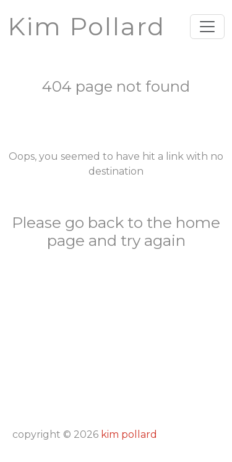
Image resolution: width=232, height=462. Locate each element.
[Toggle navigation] (207, 26)
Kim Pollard (129, 434)
